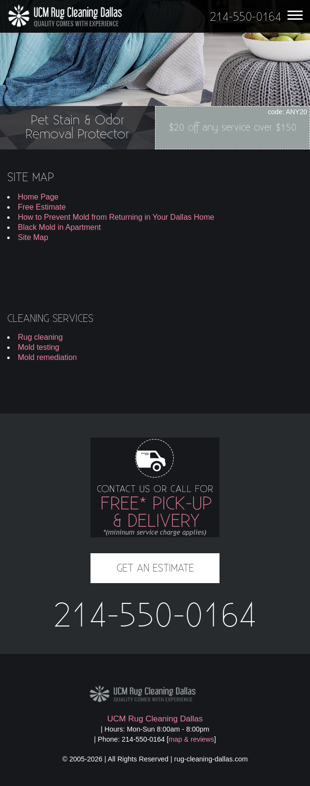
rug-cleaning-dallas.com (211, 759)
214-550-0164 (155, 616)
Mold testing (38, 347)
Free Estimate (42, 207)
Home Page (38, 197)
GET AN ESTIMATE (155, 568)
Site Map (33, 237)
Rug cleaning (40, 337)
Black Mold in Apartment (59, 227)
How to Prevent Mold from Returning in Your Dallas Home (116, 217)
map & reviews (191, 739)
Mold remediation (47, 357)
